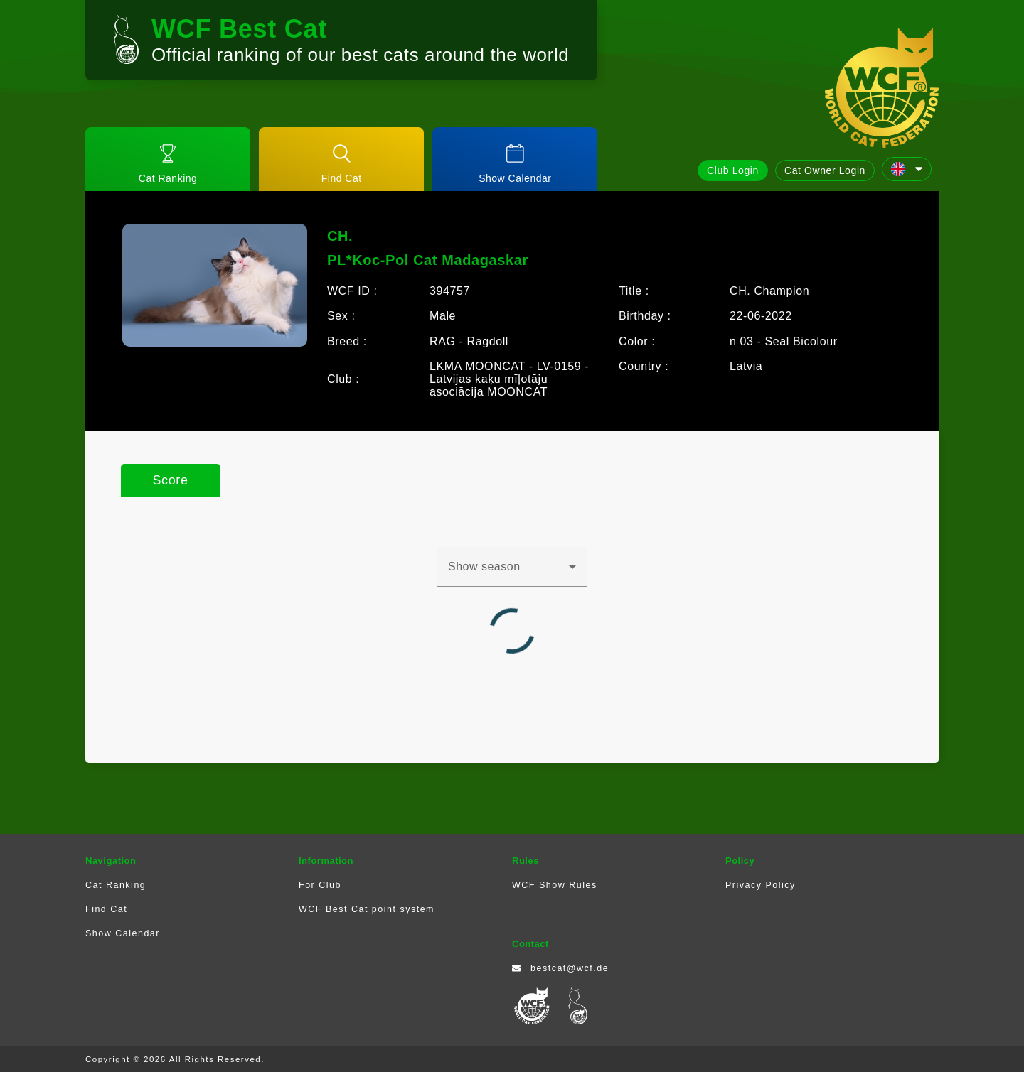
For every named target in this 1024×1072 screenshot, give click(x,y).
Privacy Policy (760, 885)
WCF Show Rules (554, 885)
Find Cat (106, 909)
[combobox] (512, 572)
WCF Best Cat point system (366, 909)
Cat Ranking (115, 885)
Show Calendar (122, 933)
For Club (320, 885)
